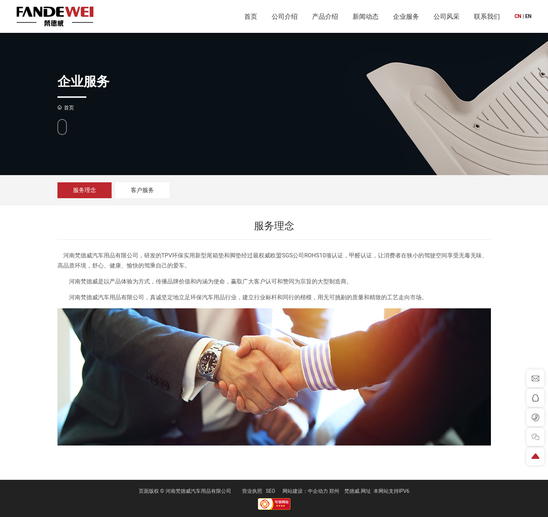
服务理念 (84, 190)
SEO (270, 491)
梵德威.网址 (357, 491)
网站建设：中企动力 (305, 491)
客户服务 (142, 190)
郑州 (334, 491)
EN (528, 16)
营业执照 (252, 491)
